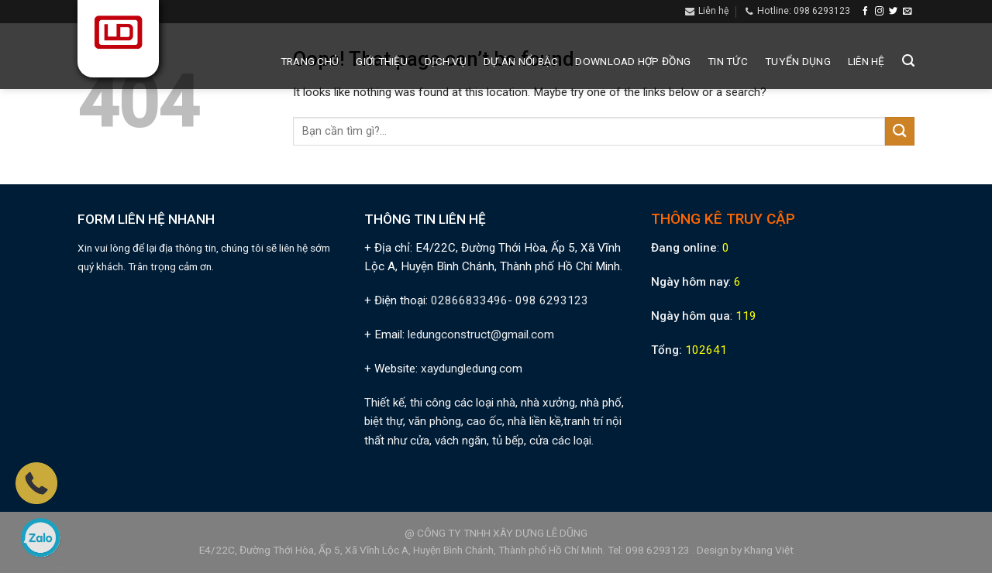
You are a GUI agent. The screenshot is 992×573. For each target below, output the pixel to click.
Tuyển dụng (798, 61)
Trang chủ (310, 61)
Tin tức (728, 61)
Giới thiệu (382, 61)
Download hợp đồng (633, 61)
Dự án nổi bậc (521, 61)
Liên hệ (866, 61)
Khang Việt (769, 550)
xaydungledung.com (471, 369)
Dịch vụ (446, 61)
